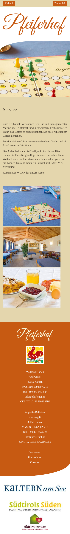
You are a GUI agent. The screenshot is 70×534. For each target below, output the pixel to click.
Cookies (34, 462)
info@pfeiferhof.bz (35, 396)
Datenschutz (34, 457)
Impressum (34, 452)
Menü (9, 3)
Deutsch (60, 3)
